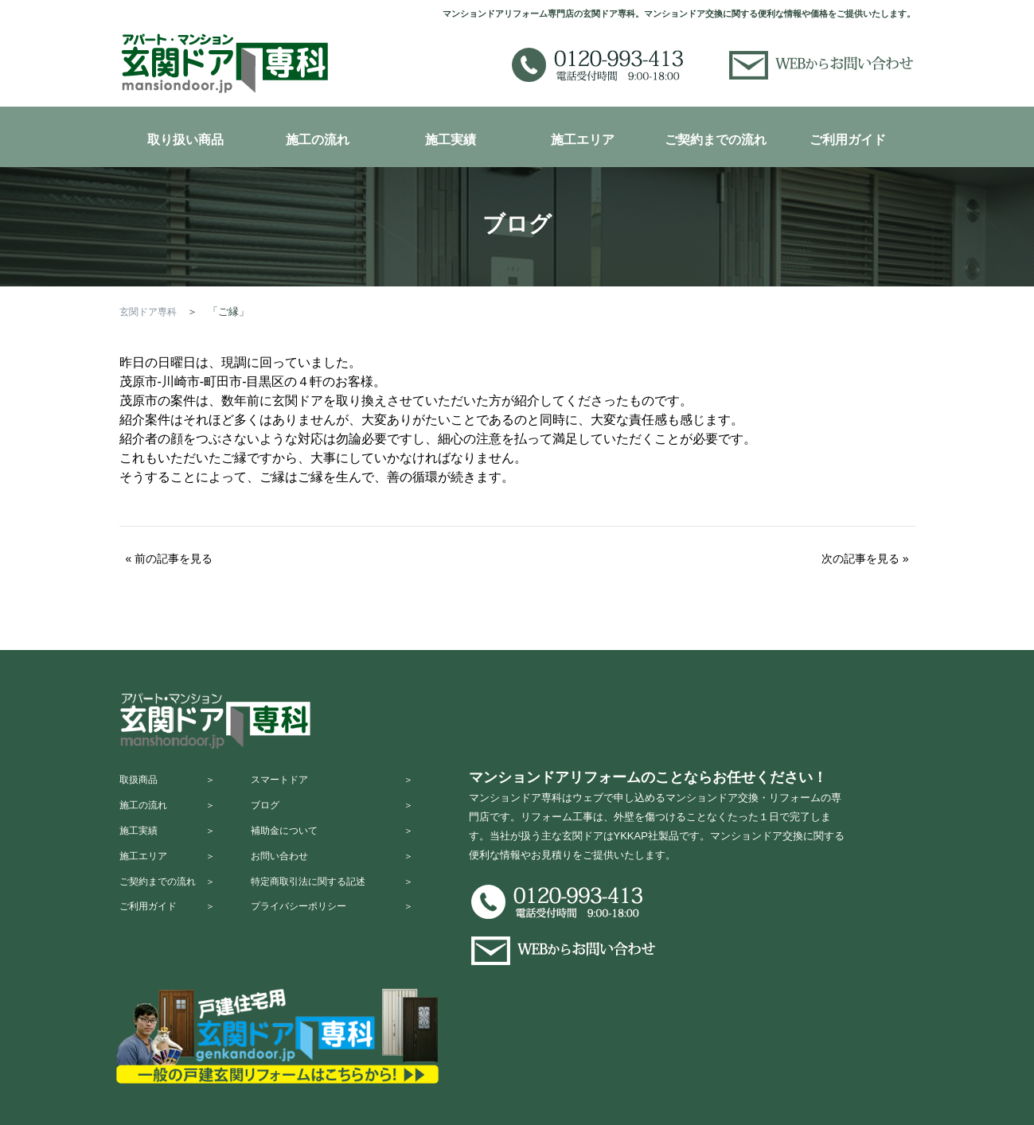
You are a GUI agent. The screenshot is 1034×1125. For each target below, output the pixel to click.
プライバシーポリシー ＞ (347, 938)
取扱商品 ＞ (171, 783)
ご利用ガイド (848, 139)
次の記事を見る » (865, 558)
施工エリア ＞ (171, 876)
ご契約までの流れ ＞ (171, 907)
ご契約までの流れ (716, 139)
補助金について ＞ (347, 845)
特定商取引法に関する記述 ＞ (347, 907)
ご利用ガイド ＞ (171, 938)
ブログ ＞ (347, 814)
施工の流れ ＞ (171, 814)
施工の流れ (317, 139)
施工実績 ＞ (171, 845)
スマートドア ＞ (347, 783)
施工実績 (450, 139)
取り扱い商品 (185, 139)
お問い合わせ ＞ (347, 876)
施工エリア (583, 139)
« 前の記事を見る (169, 558)
